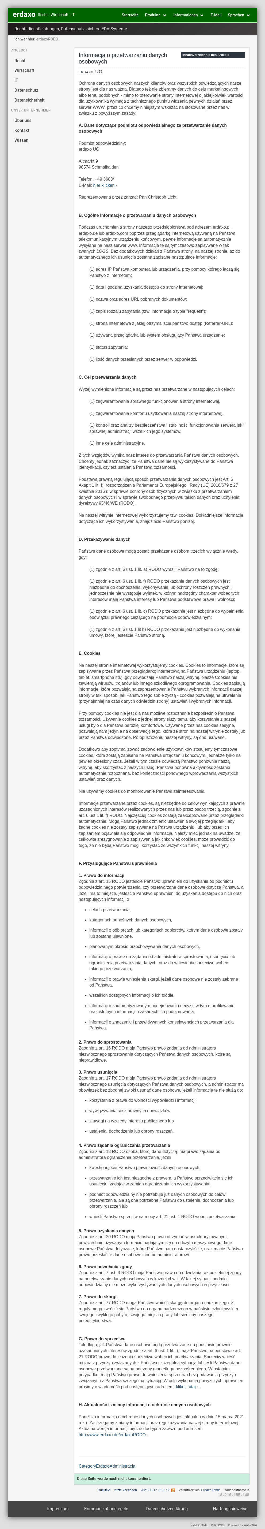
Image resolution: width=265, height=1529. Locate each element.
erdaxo (24, 14)
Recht (19, 60)
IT (16, 80)
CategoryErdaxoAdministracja (107, 1466)
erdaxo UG (90, 71)
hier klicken (103, 185)
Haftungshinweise (230, 1508)
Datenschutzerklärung (167, 1508)
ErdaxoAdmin (211, 1490)
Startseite (130, 15)
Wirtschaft (24, 70)
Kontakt (21, 130)
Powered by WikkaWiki (242, 1525)
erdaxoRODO (47, 39)
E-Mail (216, 15)
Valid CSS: (217, 1525)
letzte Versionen (125, 1490)
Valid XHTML (199, 1525)
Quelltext (104, 1490)
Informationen (186, 15)
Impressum (58, 1508)
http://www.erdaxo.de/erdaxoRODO (112, 1435)
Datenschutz (26, 90)
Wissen (21, 140)
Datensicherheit (29, 100)
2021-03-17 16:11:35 (155, 1490)
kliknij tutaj (186, 1387)
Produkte (152, 15)
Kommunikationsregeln (106, 1508)
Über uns (23, 120)
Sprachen (236, 15)
